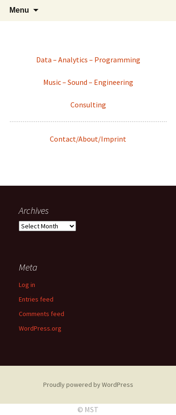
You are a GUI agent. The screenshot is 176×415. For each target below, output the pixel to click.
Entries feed (36, 299)
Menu (19, 10)
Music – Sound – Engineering (88, 82)
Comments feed (41, 313)
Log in (27, 284)
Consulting (88, 104)
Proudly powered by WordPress (88, 384)
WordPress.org (40, 328)
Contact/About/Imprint (88, 138)
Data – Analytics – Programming (88, 59)
